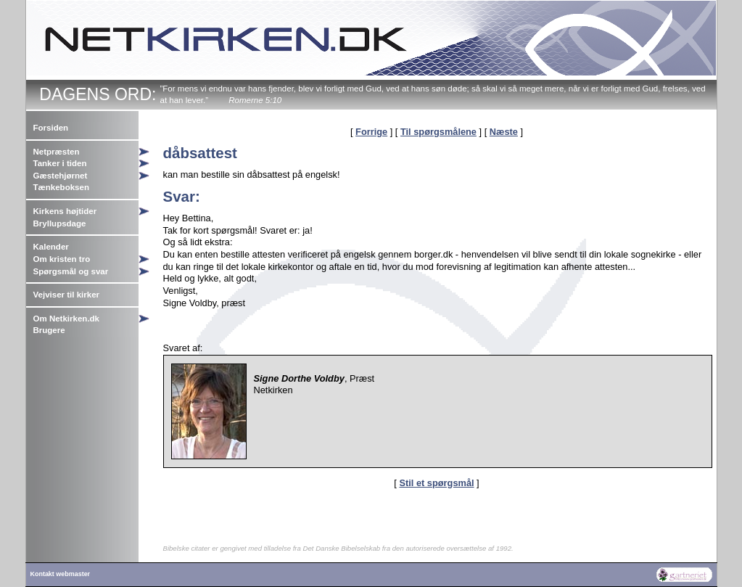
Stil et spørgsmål (436, 482)
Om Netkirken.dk (66, 318)
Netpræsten (56, 151)
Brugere (49, 330)
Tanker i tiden (60, 163)
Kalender (51, 246)
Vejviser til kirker (66, 294)
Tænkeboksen (61, 187)
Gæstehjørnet (60, 175)
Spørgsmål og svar (71, 271)
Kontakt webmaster (60, 574)
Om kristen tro (62, 259)
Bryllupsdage (59, 223)
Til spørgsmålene (438, 131)
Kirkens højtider (65, 211)
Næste (504, 131)
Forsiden (51, 127)
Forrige (371, 131)
